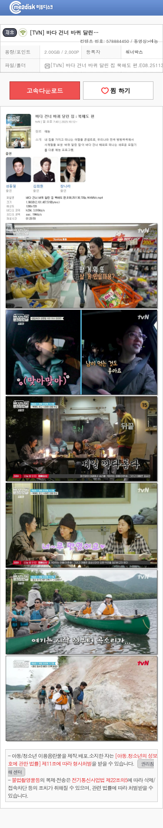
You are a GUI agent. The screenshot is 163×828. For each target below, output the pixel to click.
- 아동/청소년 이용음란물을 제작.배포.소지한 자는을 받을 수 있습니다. (82, 764)
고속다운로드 (45, 90)
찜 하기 (118, 90)
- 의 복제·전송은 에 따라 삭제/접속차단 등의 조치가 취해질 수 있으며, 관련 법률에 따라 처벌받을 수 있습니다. (81, 787)
